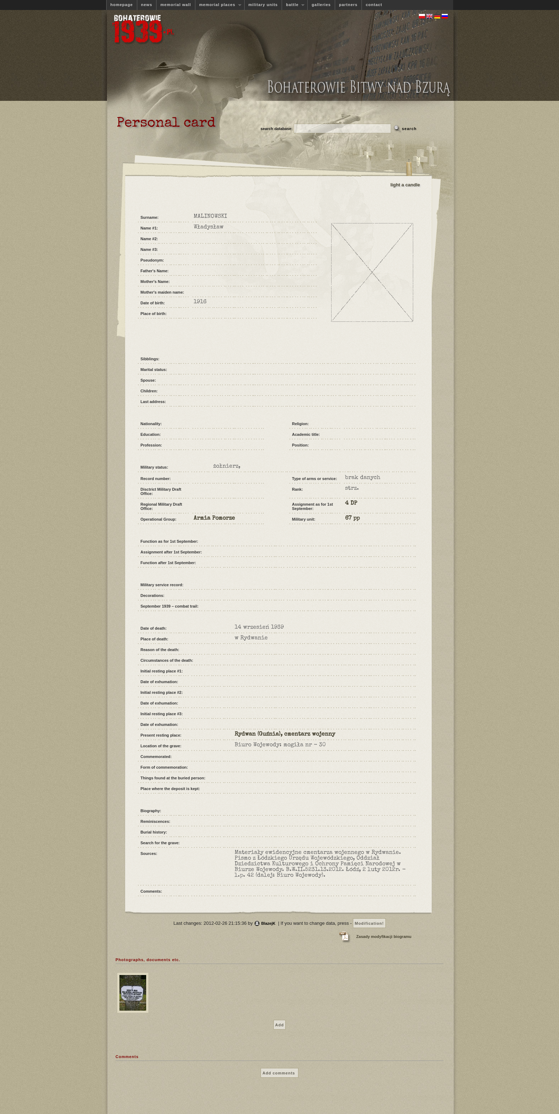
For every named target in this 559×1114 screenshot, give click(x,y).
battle (293, 4)
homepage (122, 4)
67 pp (352, 518)
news (147, 4)
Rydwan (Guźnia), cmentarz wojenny (285, 734)
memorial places (218, 4)
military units (263, 4)
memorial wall (175, 4)
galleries (321, 4)
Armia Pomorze (214, 518)
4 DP (351, 503)
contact (374, 4)
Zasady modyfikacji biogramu (383, 936)
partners (348, 4)
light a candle (405, 184)
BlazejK (268, 923)
